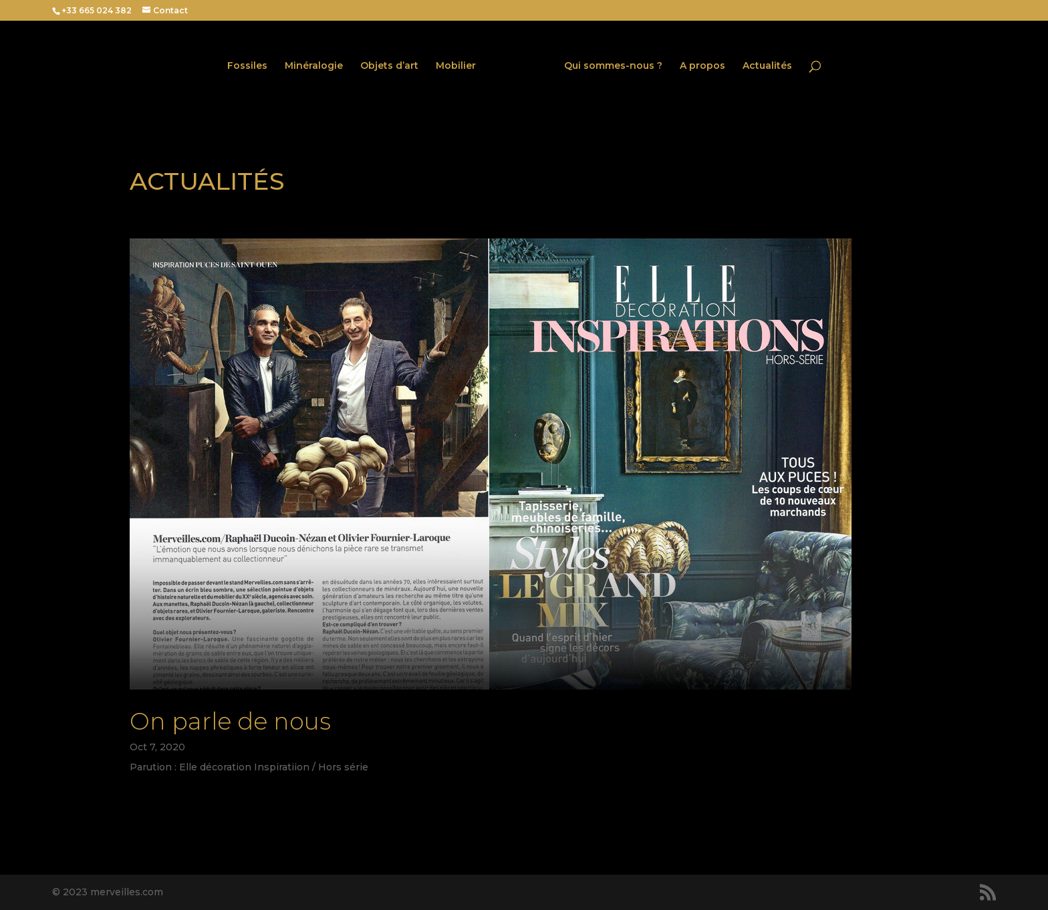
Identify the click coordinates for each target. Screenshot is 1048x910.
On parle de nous (230, 721)
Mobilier (456, 66)
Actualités (767, 66)
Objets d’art (389, 66)
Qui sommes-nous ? (613, 66)
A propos (702, 66)
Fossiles (247, 66)
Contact (170, 10)
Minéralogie (314, 66)
